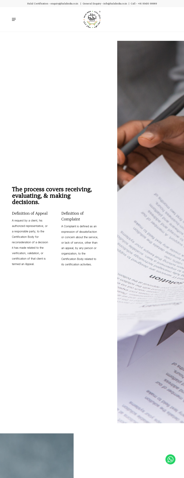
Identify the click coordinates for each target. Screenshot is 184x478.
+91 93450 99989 (147, 3)
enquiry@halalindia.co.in (64, 3)
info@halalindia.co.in (115, 3)
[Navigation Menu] (14, 19)
